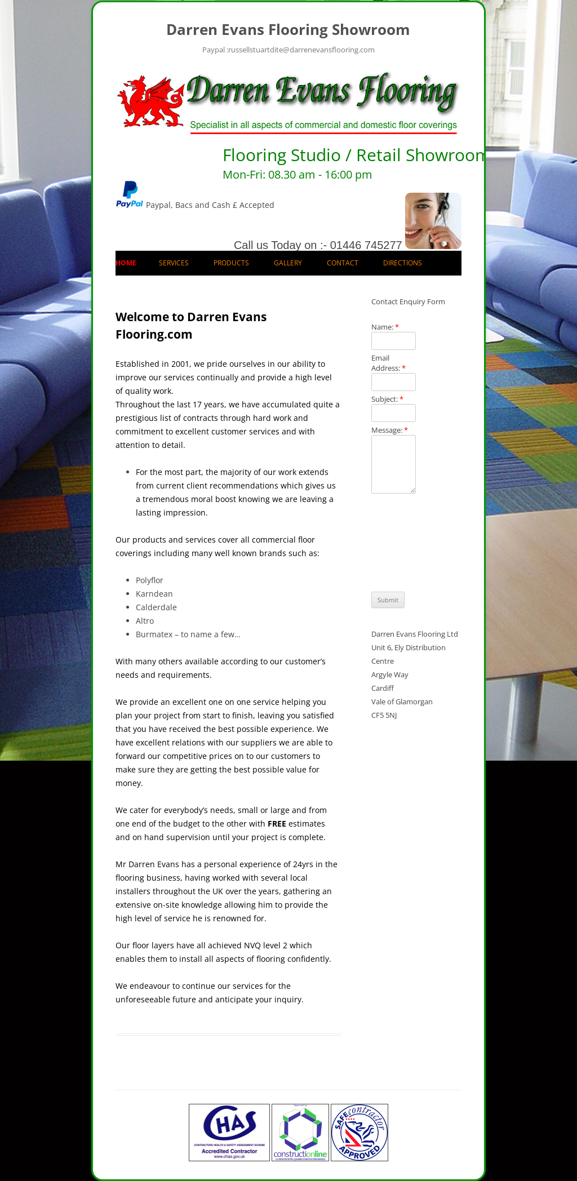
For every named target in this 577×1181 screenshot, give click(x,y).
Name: (385, 327)
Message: (389, 430)
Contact (342, 263)
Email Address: (388, 363)
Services (174, 263)
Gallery (288, 263)
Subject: (387, 399)
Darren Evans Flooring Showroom (288, 29)
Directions (402, 263)
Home (126, 263)
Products (231, 263)
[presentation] (417, 542)
